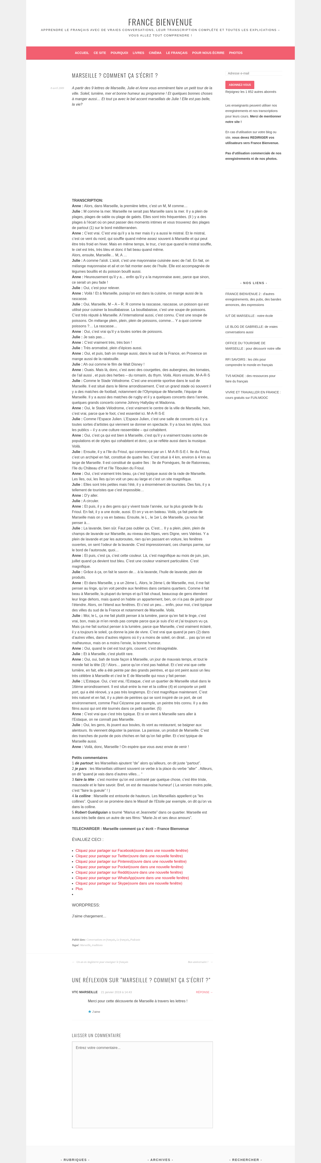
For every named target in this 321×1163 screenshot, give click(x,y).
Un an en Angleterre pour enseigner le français (100, 962)
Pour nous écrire (208, 53)
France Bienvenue (160, 22)
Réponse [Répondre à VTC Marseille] (202, 992)
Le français (177, 53)
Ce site (100, 53)
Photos (235, 53)
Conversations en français (101, 939)
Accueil (82, 53)
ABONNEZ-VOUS (240, 85)
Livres (138, 53)
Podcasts (135, 939)
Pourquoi (119, 53)
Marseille (85, 945)
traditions (97, 945)
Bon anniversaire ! (200, 962)
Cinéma (155, 53)
